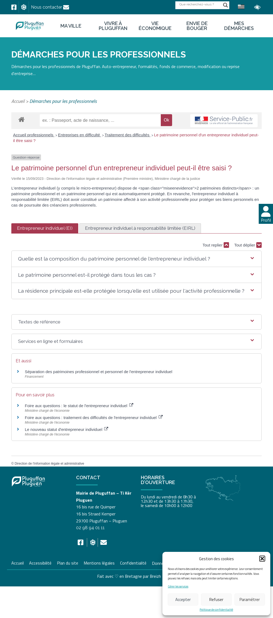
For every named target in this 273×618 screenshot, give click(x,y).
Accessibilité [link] (40, 562)
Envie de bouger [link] (197, 26)
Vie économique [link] (155, 26)
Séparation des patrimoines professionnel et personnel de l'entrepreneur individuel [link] (98, 371)
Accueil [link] (18, 101)
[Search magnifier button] (225, 5)
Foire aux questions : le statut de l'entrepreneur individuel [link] (79, 405)
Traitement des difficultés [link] (128, 135)
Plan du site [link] (67, 562)
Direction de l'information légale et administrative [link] (49, 463)
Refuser (216, 599)
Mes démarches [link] (239, 26)
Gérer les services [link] (178, 586)
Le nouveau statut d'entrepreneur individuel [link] (66, 429)
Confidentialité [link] (133, 562)
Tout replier (216, 245)
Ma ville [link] (70, 25)
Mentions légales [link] (99, 562)
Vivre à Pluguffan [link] (113, 26)
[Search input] (199, 4)
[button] (262, 558)
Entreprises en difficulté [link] (79, 135)
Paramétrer (250, 599)
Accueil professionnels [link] (33, 135)
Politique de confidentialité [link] (216, 609)
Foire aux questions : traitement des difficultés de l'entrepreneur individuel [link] (94, 417)
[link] (13, 7)
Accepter (183, 599)
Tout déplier (248, 245)
